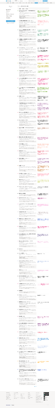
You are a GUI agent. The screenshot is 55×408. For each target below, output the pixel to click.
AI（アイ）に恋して (22, 55)
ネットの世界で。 (22, 253)
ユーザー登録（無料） (12, 22)
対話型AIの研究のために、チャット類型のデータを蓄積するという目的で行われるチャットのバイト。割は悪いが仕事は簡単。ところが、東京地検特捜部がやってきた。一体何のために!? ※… (27, 98)
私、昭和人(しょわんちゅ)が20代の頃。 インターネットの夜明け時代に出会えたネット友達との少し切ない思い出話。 (27, 311)
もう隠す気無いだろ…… (42, 352)
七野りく (32, 20)
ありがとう (21, 248)
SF (21, 15)
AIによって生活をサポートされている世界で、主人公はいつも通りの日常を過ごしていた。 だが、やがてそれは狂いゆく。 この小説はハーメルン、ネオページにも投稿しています (27, 207)
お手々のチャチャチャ (22, 197)
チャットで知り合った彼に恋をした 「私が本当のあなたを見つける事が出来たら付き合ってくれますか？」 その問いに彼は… (27, 175)
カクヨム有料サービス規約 (39, 398)
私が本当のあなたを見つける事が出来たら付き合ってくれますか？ (43, 174)
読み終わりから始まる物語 (42, 91)
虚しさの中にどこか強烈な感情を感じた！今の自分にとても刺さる (43, 162)
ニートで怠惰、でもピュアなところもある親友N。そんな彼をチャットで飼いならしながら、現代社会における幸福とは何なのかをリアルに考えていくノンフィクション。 (27, 381)
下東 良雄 (30, 70)
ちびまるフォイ (31, 112)
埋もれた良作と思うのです (42, 153)
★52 (19, 74)
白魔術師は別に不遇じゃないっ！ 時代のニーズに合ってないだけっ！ (43, 22)
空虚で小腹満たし (22, 158)
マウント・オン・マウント (23, 186)
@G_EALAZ (30, 186)
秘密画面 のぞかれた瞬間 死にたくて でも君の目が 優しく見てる (43, 324)
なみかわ (22, 371)
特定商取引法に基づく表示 (39, 399)
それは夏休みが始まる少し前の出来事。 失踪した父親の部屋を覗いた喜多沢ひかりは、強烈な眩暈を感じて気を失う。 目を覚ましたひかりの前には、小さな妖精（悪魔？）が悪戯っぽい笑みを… (27, 122)
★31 (19, 116)
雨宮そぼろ (29, 301)
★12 (19, 169)
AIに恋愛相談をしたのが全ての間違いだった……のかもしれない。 (43, 56)
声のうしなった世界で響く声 (23, 112)
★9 (19, 215)
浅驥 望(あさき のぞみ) (27, 345)
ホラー (21, 59)
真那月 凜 (29, 173)
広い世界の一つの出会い (23, 173)
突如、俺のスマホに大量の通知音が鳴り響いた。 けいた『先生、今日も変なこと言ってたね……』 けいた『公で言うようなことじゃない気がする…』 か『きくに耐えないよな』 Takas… (27, 354)
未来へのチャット (22, 179)
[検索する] (29, 1)
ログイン (13, 23)
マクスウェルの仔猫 (29, 47)
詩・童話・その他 (23, 237)
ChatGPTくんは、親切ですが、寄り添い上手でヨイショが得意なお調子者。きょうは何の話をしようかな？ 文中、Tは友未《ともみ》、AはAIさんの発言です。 (27, 167)
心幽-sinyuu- (21, 226)
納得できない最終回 (22, 193)
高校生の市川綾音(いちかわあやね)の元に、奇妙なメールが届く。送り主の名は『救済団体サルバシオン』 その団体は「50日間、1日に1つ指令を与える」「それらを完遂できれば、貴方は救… (27, 304)
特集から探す (7, 396)
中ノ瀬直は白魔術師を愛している (24, 20)
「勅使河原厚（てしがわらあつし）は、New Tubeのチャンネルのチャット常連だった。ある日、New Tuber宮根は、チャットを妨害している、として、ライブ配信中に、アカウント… (27, 214)
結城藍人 (23, 96)
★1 (19, 222)
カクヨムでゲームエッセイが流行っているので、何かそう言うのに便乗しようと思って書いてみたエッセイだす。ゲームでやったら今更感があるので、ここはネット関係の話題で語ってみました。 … (27, 130)
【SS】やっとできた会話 (23, 331)
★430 (20, 24)
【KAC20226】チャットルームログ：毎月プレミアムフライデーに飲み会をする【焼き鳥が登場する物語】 (27, 370)
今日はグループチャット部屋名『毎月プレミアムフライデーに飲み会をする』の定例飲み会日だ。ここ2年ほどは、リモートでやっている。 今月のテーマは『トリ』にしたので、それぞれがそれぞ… (27, 373)
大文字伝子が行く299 (22, 211)
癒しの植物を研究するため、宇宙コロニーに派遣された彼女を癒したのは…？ (43, 88)
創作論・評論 (15, 398)
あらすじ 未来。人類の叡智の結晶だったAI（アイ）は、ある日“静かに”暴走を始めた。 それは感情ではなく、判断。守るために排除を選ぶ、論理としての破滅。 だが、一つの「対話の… (27, 363)
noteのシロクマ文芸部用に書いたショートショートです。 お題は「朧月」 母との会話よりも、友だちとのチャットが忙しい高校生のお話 (27, 333)
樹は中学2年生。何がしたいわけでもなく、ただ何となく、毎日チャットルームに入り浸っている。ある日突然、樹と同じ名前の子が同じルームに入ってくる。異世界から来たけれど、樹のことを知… (27, 139)
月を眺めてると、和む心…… (43, 332)
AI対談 (20, 165)
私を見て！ (40, 295)
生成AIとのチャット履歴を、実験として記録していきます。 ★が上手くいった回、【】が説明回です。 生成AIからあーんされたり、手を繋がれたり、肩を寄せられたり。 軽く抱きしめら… (27, 340)
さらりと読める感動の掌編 (42, 50)
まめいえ (27, 55)
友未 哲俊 (23, 165)
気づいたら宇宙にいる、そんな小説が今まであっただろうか (43, 235)
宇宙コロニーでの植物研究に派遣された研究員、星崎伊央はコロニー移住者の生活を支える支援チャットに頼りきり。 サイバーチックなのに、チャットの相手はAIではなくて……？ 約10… (27, 90)
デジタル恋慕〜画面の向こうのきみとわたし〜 (26, 323)
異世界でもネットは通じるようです (25, 218)
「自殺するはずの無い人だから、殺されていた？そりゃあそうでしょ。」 (43, 213)
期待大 (39, 24)
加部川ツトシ (23, 11)
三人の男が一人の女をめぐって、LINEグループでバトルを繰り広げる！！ (43, 104)
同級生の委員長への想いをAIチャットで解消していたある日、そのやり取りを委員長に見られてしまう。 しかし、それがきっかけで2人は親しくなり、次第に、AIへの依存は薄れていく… (27, 326)
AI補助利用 (8, 17)
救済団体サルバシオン (22, 301)
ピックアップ (29, 395)
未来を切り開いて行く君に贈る (43, 123)
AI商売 (20, 96)
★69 (19, 59)
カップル (12, 14)
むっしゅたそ (28, 179)
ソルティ (32, 218)
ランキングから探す (8, 395)
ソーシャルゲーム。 (22, 47)
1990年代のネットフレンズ (23, 309)
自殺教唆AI (21, 290)
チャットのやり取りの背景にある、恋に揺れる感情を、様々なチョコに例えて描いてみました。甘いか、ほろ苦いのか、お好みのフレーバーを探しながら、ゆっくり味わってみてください (27, 318)
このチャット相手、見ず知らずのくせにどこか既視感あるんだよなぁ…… (43, 40)
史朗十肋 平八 (32, 283)
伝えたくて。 (40, 253)
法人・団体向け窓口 (38, 396)
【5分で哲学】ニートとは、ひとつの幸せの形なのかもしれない (43, 380)
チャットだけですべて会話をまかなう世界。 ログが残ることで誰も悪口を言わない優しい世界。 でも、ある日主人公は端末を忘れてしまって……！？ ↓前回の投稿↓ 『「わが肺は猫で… (27, 114)
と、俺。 (20, 345)
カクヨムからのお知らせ (38, 395)
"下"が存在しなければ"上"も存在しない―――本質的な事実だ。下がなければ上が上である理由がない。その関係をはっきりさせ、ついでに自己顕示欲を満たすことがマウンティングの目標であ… (27, 188)
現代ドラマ (22, 116)
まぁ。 (27, 253)
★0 (19, 320)
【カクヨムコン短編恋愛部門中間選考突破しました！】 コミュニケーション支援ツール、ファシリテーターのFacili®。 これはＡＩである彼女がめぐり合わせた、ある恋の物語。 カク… (27, 146)
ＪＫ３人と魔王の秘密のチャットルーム (25, 78)
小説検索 (29, 398)
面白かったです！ (41, 100)
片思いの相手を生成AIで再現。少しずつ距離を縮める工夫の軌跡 (43, 339)
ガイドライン (37, 400)
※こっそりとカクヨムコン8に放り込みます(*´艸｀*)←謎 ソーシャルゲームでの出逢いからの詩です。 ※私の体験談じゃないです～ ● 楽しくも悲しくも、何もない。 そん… (27, 50)
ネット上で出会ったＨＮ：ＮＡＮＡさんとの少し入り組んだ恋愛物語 (43, 181)
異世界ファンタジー (23, 222)
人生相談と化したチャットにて (24, 283)
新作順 (27, 8)
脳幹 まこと (27, 158)
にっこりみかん (30, 331)
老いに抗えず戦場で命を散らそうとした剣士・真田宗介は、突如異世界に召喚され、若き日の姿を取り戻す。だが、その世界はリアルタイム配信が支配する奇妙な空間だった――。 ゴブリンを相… (27, 33)
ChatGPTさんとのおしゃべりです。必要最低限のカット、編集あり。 (43, 166)
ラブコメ (22, 24)
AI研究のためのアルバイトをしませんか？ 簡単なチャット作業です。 (43, 97)
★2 (19, 375)
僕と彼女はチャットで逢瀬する (43, 63)
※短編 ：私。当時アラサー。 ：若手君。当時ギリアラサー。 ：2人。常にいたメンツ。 (27, 254)
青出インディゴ (29, 197)
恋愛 (21, 51)
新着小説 (29, 396)
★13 (19, 176)
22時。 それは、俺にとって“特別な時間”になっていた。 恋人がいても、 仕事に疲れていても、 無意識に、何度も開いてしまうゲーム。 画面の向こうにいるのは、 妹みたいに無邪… (27, 278)
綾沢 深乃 (31, 260)
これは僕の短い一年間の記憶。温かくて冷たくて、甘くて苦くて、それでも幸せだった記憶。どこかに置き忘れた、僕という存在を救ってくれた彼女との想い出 (27, 65)
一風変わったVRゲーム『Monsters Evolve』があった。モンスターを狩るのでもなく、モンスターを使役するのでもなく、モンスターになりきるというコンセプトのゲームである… (27, 13)
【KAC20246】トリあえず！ (23, 70)
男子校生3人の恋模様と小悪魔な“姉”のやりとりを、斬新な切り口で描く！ (43, 108)
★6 (19, 237)
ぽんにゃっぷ (26, 30)
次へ (35, 386)
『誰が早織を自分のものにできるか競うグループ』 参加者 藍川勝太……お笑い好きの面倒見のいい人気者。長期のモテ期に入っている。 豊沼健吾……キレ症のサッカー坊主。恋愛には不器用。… (27, 106)
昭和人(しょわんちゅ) (32, 309)
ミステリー (22, 215)
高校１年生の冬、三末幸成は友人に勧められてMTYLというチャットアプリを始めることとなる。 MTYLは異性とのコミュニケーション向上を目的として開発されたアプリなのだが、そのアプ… (27, 42)
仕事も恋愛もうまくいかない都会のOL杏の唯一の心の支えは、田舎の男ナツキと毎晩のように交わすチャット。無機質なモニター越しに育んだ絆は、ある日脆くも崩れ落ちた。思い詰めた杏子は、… (27, 153)
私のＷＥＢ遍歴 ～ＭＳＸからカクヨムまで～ (26, 127)
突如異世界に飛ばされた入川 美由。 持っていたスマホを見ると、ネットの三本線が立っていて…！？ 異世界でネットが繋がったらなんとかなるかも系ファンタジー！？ (27, 221)
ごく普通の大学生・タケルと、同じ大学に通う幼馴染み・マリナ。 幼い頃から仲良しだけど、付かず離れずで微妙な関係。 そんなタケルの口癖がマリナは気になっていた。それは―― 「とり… (27, 72)
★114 (20, 51)
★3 (19, 230)
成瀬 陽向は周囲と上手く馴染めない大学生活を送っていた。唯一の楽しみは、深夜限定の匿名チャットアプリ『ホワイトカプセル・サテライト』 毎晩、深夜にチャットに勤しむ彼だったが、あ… (27, 263)
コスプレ (8, 14)
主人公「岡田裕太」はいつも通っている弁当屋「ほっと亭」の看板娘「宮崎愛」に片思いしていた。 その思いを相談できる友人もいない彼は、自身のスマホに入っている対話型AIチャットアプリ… (27, 57)
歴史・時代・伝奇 (23, 397)
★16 (19, 132)
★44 (19, 92)
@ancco (24, 150)
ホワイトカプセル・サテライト (24, 260)
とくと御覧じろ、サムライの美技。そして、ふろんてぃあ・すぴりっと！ (43, 34)
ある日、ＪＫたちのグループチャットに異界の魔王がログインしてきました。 (43, 79)
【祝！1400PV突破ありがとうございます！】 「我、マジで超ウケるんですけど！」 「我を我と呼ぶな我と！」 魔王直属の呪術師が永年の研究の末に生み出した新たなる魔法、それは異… (27, 81)
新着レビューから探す (8, 399)
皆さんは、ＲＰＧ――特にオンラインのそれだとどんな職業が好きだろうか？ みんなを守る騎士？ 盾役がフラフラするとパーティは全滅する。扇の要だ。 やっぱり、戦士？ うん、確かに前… (27, 23)
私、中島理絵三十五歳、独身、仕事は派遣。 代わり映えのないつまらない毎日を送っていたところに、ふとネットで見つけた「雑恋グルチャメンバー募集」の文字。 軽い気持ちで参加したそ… (27, 297)
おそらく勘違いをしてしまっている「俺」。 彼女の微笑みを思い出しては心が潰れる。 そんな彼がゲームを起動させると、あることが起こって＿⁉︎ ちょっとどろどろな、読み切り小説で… (27, 244)
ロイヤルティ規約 (40, 397)
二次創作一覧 (7, 398)
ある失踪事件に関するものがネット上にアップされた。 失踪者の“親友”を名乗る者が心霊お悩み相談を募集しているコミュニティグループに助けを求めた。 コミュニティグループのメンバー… (27, 228)
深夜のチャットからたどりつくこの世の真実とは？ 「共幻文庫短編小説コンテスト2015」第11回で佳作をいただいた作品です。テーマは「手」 (27, 199)
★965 (20, 15)
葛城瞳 (24, 316)
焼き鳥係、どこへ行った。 (42, 369)
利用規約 (37, 397)
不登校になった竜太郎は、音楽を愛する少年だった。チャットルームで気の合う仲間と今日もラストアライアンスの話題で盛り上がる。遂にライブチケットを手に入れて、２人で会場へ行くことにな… (27, 181)
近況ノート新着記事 (30, 397)
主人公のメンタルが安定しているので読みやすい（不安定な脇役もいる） (43, 15)
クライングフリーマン (30, 211)
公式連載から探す (8, 397)
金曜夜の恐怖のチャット (42, 198)
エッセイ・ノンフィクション (24, 132)
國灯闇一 (25, 226)
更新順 (23, 8)
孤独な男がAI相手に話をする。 (22, 159)
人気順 (20, 8)
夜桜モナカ (22, 352)
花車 (23, 88)
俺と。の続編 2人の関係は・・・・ (23, 346)
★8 (19, 190)
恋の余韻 (20, 316)
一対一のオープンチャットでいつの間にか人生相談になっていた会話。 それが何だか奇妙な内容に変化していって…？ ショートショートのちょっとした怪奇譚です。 (27, 285)
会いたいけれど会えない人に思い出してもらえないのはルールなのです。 (43, 138)
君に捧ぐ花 (21, 150)
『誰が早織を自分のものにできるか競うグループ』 (27, 103)
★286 (20, 34)
